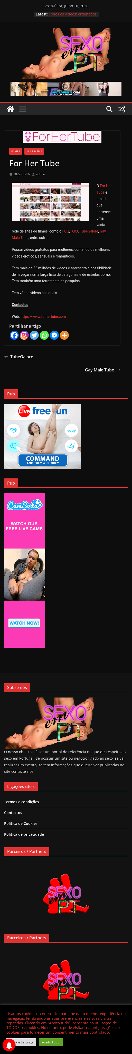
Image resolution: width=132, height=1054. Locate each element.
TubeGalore (89, 231)
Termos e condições (21, 801)
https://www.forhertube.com (43, 316)
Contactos (13, 812)
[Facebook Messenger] (54, 335)
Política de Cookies (20, 823)
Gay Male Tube (102, 370)
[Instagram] (24, 335)
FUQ (65, 231)
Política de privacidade (24, 834)
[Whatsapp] (44, 335)
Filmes (15, 151)
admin (40, 174)
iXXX (74, 231)
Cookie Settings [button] (21, 1042)
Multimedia (34, 151)
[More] (64, 335)
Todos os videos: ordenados (73, 14)
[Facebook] (14, 335)
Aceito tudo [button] (51, 1042)
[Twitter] (34, 335)
